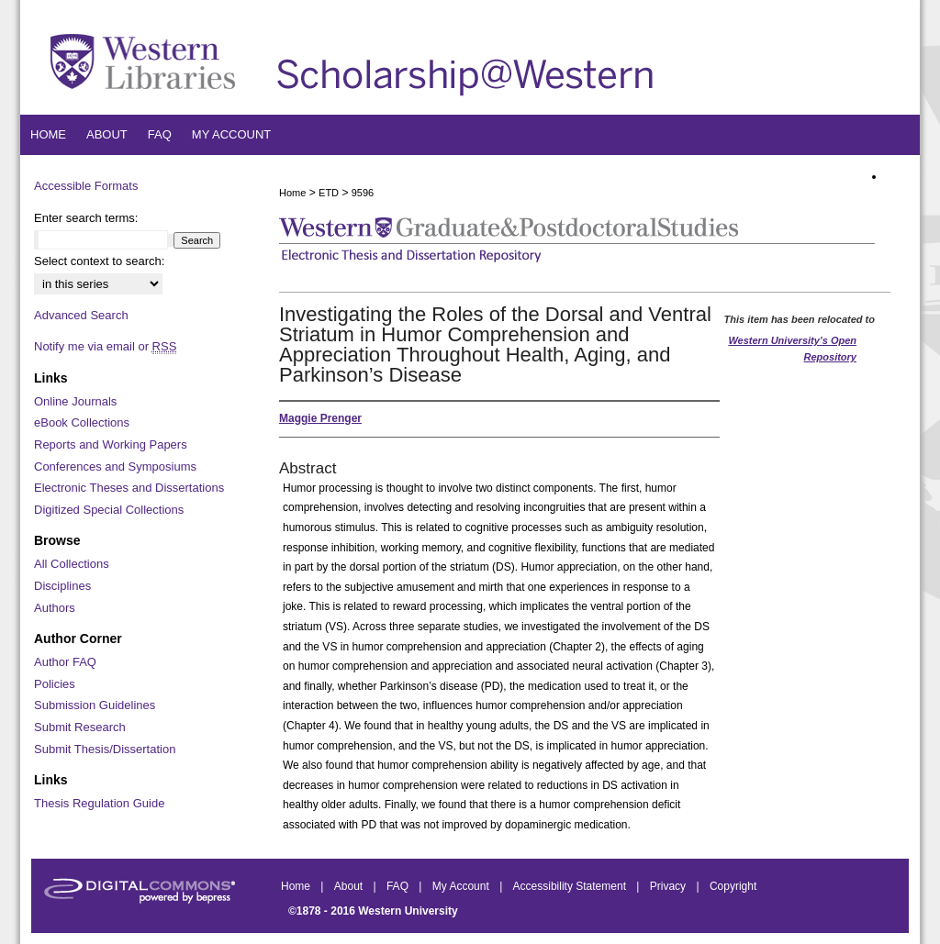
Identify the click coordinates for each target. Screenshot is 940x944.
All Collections (71, 564)
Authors (54, 608)
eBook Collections (81, 422)
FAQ (398, 886)
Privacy (669, 886)
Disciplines (62, 586)
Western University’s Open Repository (792, 348)
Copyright (733, 886)
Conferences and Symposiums (115, 466)
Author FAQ (65, 662)
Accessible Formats (86, 186)
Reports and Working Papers (110, 444)
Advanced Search (81, 315)
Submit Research (80, 727)
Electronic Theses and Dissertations (129, 487)
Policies (54, 684)
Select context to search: (99, 261)
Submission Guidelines (94, 705)
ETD (329, 192)
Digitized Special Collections (109, 509)
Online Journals (75, 401)
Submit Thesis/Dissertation (104, 749)
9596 (363, 192)
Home (292, 192)
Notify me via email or (105, 346)
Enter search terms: (86, 218)
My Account (462, 886)
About (350, 886)
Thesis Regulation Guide (99, 803)
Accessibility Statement (571, 886)
